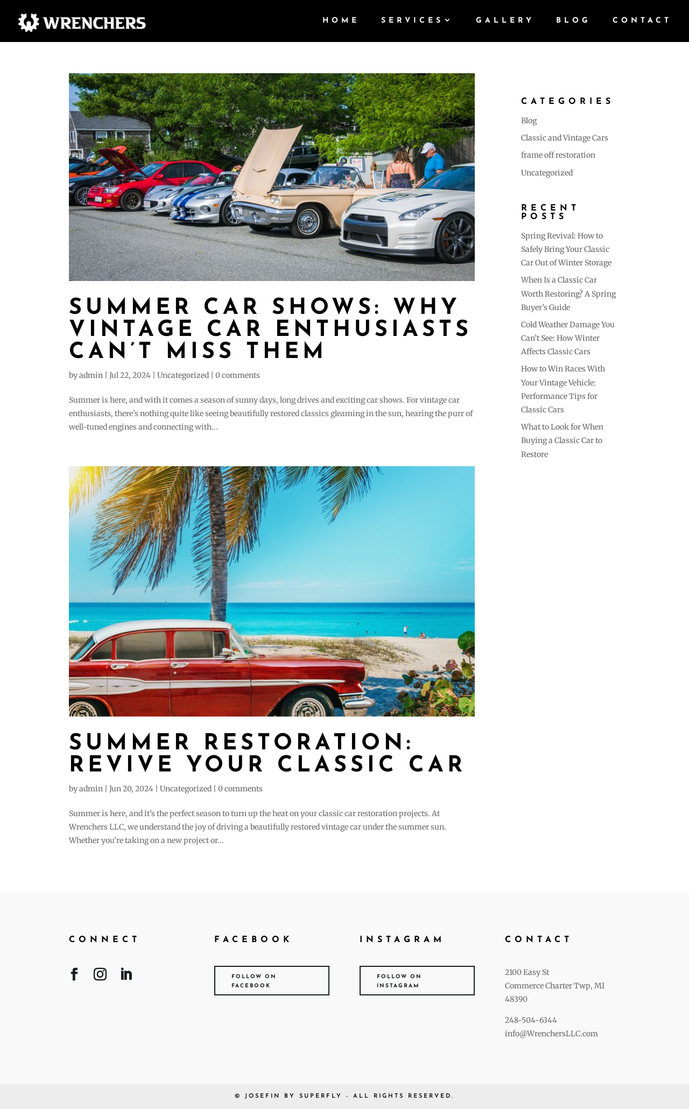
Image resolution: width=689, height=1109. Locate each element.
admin (91, 375)
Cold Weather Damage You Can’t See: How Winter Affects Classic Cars (568, 338)
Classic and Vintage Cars (564, 138)
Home (341, 21)
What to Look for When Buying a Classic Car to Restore (562, 440)
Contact (642, 21)
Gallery (505, 21)
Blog (573, 21)
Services (412, 21)
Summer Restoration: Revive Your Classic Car (267, 755)
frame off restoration (558, 155)
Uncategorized (183, 375)
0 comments (237, 375)
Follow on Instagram (399, 981)
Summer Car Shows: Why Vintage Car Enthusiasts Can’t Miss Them (270, 330)
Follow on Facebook (254, 981)
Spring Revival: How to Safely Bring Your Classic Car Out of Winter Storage (566, 249)
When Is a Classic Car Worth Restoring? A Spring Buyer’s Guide (568, 293)
